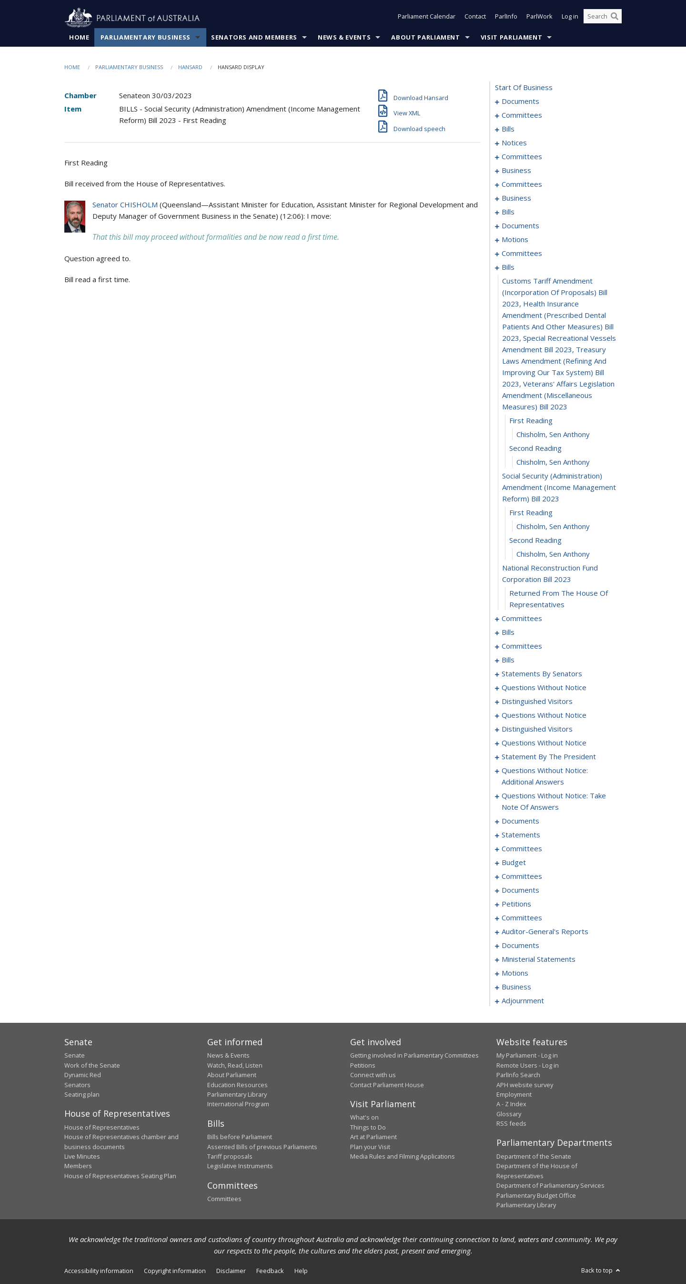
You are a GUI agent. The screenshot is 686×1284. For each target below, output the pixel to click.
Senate (74, 1055)
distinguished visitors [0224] (537, 701)
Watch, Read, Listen (234, 1065)
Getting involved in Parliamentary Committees (414, 1055)
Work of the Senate (92, 1065)
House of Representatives (102, 1127)
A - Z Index (511, 1104)
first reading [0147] (531, 421)
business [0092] (516, 170)
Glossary (508, 1114)
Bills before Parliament (239, 1137)
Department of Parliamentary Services (550, 1186)
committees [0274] (522, 849)
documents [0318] (520, 890)
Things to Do (368, 1127)
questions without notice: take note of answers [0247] (554, 801)
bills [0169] (508, 660)
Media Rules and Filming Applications (402, 1156)
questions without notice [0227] (544, 715)
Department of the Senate (533, 1156)
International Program (238, 1104)
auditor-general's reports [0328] (545, 932)
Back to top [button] (601, 1270)
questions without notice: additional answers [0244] (545, 776)
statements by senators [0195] (542, 674)
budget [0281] (514, 862)
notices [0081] (514, 143)
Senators (77, 1084)
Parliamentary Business (146, 37)
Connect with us (373, 1075)
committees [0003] (522, 115)
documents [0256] (520, 821)
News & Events (344, 37)
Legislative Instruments (240, 1166)
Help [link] (301, 1271)
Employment (514, 1094)
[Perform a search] (614, 18)
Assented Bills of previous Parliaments (262, 1146)
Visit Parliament (511, 37)
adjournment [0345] (523, 1001)
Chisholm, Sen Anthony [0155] (553, 554)
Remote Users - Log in (527, 1065)
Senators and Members (254, 37)
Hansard (190, 67)
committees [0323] (522, 918)
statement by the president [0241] (549, 757)
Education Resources (237, 1084)
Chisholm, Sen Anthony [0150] (553, 462)
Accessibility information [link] (98, 1271)
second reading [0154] (535, 540)
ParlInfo (506, 18)
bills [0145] (508, 267)
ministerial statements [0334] (538, 959)
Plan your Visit (370, 1146)
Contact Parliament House (387, 1084)
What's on (364, 1117)
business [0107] (516, 198)
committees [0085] (522, 157)
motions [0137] (515, 240)
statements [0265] (521, 835)
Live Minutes (82, 1156)
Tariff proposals (229, 1156)
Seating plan (82, 1094)
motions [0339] (515, 973)
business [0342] (516, 987)
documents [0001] (520, 101)
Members (78, 1166)
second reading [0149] (535, 448)
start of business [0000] (524, 87)
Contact (475, 18)
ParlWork (539, 18)
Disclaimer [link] (231, 1271)
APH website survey (524, 1084)
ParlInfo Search (518, 1075)
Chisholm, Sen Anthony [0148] (553, 434)
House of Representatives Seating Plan (120, 1176)
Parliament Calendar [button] (426, 18)
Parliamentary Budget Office (536, 1195)
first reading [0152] (531, 513)
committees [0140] (522, 253)
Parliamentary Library (237, 1094)
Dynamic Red (82, 1075)
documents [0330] (520, 945)
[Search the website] (603, 18)
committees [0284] (522, 876)
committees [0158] (522, 618)
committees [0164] (522, 646)
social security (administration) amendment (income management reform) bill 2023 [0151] (559, 487)
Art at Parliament (373, 1137)
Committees (224, 1199)
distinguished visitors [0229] (537, 729)
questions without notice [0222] (544, 688)
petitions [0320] (516, 904)
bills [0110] (508, 212)
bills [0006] (508, 129)
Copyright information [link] (175, 1271)
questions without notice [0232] (544, 743)
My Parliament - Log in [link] (527, 1055)
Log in (570, 18)
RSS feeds (511, 1124)
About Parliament (425, 37)
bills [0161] (508, 632)
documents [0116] (520, 226)
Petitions (362, 1065)
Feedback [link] (270, 1271)
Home (79, 37)
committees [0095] (522, 184)
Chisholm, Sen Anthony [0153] (553, 526)
